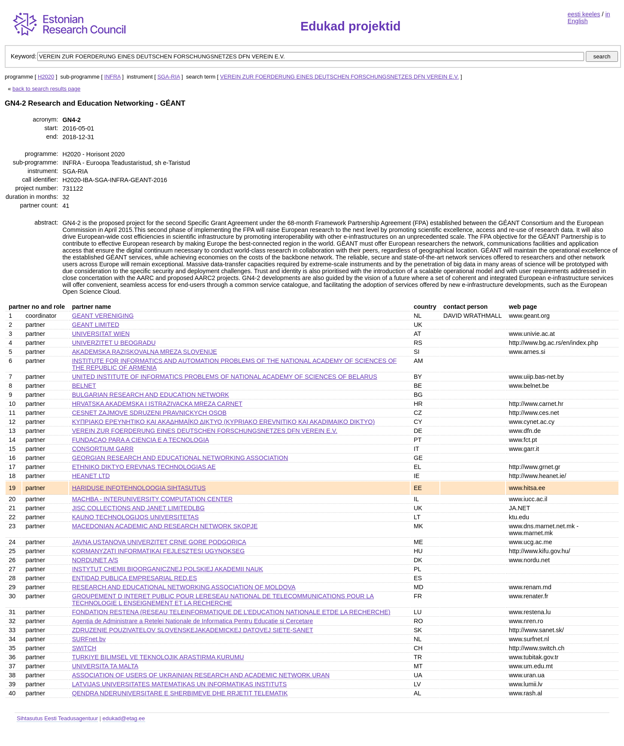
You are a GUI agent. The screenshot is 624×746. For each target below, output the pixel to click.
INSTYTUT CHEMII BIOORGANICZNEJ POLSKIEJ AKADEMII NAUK (167, 569)
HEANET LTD (91, 475)
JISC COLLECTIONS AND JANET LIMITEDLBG (138, 508)
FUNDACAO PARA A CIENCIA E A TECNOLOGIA (140, 439)
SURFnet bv (89, 639)
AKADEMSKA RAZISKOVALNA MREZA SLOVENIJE (144, 351)
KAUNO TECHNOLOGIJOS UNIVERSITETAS (135, 517)
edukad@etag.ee (124, 718)
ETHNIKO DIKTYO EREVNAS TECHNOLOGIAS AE (144, 466)
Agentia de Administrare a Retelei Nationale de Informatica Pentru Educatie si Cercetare (192, 621)
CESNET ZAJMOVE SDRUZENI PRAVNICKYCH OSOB (149, 412)
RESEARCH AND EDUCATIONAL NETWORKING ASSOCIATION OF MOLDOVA (184, 587)
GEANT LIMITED (95, 324)
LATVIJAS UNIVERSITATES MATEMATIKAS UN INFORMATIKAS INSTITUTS (179, 684)
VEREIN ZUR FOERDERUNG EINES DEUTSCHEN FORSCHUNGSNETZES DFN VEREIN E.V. (339, 76)
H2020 (46, 76)
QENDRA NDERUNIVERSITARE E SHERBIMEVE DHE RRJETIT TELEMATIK (180, 693)
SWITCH (84, 648)
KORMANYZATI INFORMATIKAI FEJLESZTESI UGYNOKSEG (158, 551)
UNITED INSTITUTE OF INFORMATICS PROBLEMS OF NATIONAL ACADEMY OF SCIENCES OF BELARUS (224, 376)
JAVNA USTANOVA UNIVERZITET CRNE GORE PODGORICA (159, 542)
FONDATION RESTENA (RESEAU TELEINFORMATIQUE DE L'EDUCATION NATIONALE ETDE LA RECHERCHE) (231, 612)
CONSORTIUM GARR (103, 448)
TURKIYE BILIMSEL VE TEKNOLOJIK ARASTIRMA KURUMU (158, 657)
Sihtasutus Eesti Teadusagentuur (57, 718)
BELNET (84, 385)
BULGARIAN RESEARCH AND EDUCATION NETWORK (150, 394)
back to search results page (46, 88)
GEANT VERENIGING (103, 315)
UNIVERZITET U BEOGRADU (114, 342)
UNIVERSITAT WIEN (101, 333)
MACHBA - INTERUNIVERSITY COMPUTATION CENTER (152, 499)
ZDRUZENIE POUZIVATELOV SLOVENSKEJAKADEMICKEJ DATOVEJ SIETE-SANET (192, 630)
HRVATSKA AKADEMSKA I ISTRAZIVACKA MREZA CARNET (157, 403)
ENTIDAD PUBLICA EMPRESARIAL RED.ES (134, 578)
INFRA (112, 76)
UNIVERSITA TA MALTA (105, 666)
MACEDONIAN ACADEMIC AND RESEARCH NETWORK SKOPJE (165, 526)
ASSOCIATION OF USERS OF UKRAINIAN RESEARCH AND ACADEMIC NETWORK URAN (201, 675)
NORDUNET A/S (95, 560)
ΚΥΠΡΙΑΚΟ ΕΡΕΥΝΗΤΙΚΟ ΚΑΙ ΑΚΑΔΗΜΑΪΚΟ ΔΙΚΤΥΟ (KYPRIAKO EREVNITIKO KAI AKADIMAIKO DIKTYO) (223, 421)
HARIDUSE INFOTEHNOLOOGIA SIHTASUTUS (139, 487)
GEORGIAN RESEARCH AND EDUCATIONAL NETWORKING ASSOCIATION (180, 457)
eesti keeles (583, 14)
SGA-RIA (169, 76)
